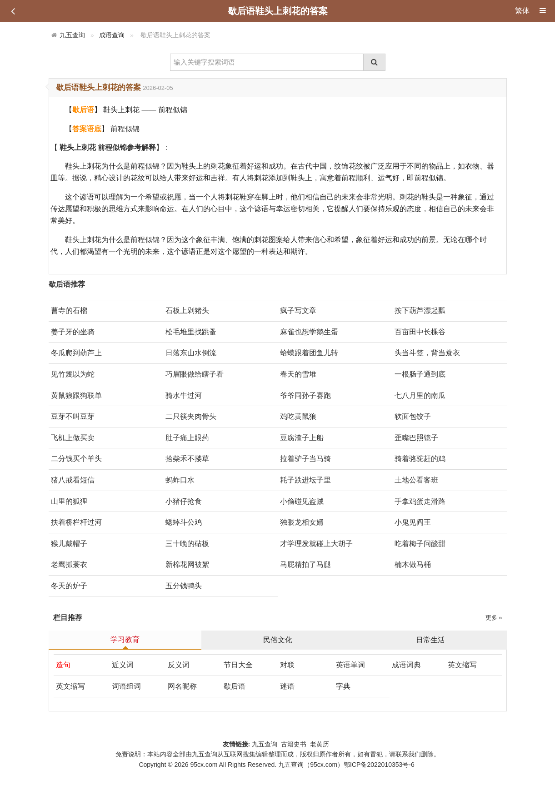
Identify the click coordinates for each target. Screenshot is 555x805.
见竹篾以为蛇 (73, 374)
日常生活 (430, 640)
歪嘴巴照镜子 (416, 438)
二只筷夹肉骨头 (190, 416)
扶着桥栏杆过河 (76, 522)
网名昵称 (182, 686)
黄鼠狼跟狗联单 (76, 395)
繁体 (522, 11)
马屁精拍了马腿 (305, 564)
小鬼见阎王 (413, 522)
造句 (63, 665)
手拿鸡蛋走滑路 (420, 501)
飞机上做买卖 (73, 438)
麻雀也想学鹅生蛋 (309, 332)
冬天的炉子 (69, 586)
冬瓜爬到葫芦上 (76, 353)
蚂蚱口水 (180, 480)
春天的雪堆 (298, 374)
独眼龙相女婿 (302, 522)
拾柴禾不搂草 (187, 458)
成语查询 (112, 35)
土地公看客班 (416, 480)
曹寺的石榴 (69, 310)
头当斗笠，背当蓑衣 (427, 353)
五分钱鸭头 (183, 586)
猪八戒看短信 (73, 480)
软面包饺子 (413, 416)
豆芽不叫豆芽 (73, 416)
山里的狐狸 (69, 501)
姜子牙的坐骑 (73, 332)
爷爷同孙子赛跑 (305, 395)
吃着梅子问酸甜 (420, 543)
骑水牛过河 (183, 395)
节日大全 (238, 665)
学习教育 (125, 639)
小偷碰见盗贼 (302, 501)
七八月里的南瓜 (420, 395)
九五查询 (72, 35)
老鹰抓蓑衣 (69, 564)
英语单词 (350, 665)
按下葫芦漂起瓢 (420, 310)
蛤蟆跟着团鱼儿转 (309, 353)
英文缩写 (462, 665)
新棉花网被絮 (187, 564)
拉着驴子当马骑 (305, 458)
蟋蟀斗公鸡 (183, 522)
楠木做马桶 (413, 564)
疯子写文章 (298, 310)
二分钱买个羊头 (76, 458)
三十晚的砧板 (187, 543)
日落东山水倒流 (190, 353)
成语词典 (406, 665)
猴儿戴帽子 (69, 543)
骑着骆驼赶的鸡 (420, 458)
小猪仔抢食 (183, 501)
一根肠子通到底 (420, 374)
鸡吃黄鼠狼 (298, 416)
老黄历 (320, 744)
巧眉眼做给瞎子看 (194, 374)
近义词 (123, 665)
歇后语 (234, 686)
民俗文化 (277, 640)
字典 (343, 686)
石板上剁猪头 (187, 310)
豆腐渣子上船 (302, 438)
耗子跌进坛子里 (305, 480)
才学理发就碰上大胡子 (316, 543)
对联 (287, 665)
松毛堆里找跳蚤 (190, 332)
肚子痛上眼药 (187, 438)
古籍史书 (293, 744)
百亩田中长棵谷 (420, 332)
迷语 (287, 686)
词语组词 (126, 686)
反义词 (179, 665)
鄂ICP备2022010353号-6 (379, 764)
